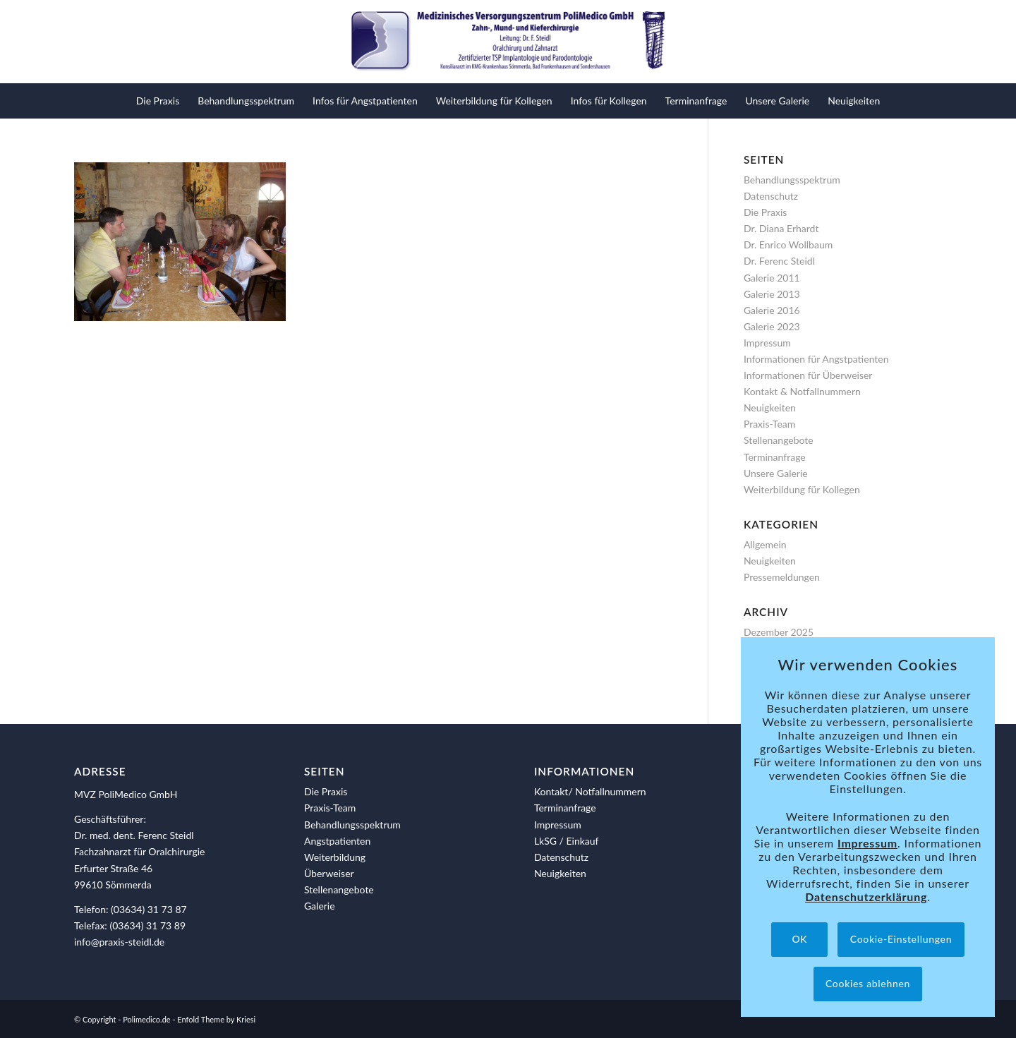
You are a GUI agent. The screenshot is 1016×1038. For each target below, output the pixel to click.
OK (799, 939)
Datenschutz (771, 196)
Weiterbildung (334, 857)
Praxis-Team (769, 424)
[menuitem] (157, 101)
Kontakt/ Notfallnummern (590, 791)
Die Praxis (765, 212)
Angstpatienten (337, 841)
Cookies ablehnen (868, 983)
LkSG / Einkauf (566, 841)
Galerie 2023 (772, 326)
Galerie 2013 (772, 294)
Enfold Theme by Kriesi (216, 1019)
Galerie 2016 (772, 310)
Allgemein (765, 544)
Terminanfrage (775, 457)
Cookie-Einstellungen (901, 939)
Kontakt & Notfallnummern (802, 391)
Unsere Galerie (776, 473)
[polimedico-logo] (508, 41)
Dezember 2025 (779, 632)
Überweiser (329, 873)
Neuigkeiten (770, 408)
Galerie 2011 (772, 278)
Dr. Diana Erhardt (781, 228)
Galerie (319, 906)
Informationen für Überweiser (808, 375)
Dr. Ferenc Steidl (779, 261)
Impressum (767, 343)
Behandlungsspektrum (792, 180)
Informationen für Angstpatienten (816, 359)
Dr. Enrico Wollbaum (788, 245)
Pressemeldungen (782, 577)
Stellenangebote (779, 440)
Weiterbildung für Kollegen (802, 489)
